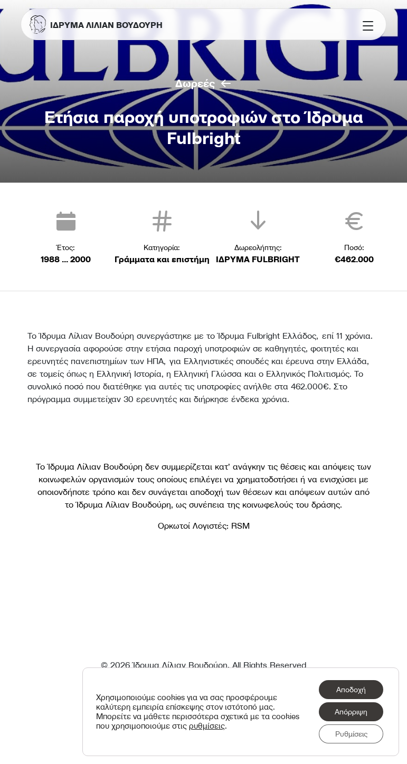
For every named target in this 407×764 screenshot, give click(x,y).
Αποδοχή (351, 689)
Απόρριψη (351, 712)
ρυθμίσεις (207, 726)
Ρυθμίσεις (351, 734)
